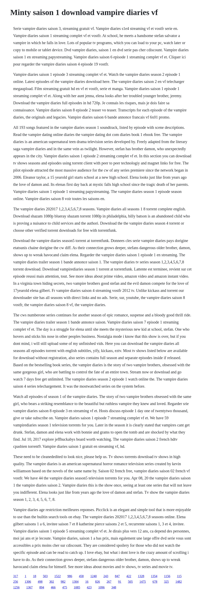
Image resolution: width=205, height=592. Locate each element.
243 (105, 576)
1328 (141, 576)
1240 (93, 576)
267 (109, 581)
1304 (75, 581)
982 (63, 581)
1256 (16, 587)
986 (69, 576)
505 (130, 581)
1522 (57, 576)
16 (86, 581)
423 (89, 587)
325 (166, 581)
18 (34, 576)
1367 (29, 587)
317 (15, 576)
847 (117, 576)
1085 (77, 587)
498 (40, 581)
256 (15, 581)
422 (128, 576)
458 (81, 576)
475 (64, 587)
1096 (101, 587)
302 (51, 581)
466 (53, 587)
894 (41, 587)
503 (45, 576)
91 (119, 581)
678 (155, 581)
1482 (179, 581)
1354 (154, 576)
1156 (167, 576)
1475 (143, 581)
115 (179, 576)
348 (113, 587)
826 (97, 581)
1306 (28, 581)
